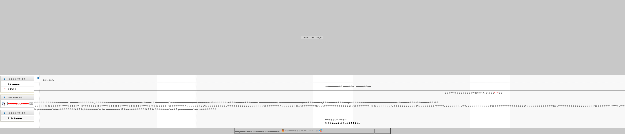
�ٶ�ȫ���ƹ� (15, 118)
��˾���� (14, 84)
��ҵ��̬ (12, 89)
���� (352, 123)
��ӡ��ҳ (336, 123)
